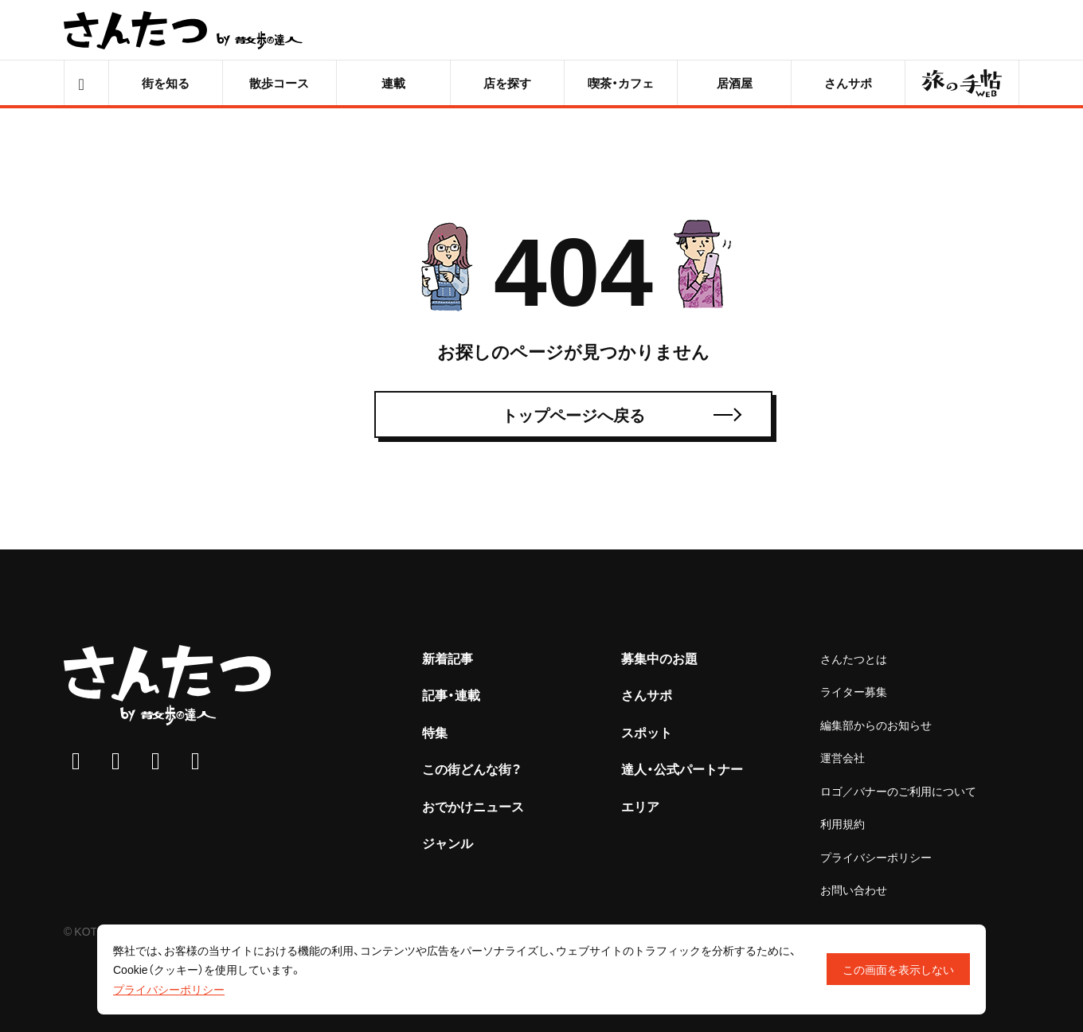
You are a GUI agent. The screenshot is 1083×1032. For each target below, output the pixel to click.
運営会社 (842, 757)
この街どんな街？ (472, 768)
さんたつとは (853, 658)
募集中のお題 (659, 657)
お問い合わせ (853, 889)
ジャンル (447, 842)
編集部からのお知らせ (876, 725)
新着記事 (447, 657)
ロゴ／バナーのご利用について (898, 791)
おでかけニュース (473, 805)
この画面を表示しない (898, 969)
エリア (640, 805)
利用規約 (842, 823)
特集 (435, 731)
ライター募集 (853, 691)
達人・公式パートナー (682, 768)
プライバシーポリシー (876, 857)
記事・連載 (451, 694)
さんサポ (646, 694)
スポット (646, 731)
